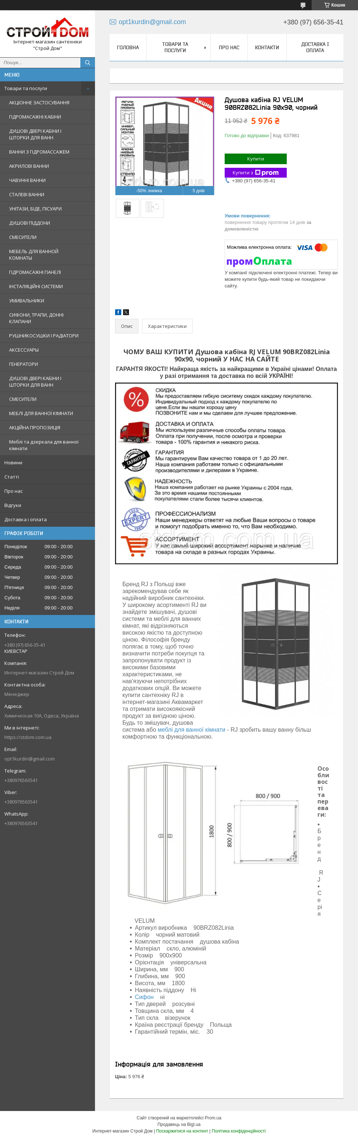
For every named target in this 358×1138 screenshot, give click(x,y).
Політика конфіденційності (239, 1131)
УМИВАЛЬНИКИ (26, 300)
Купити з (256, 172)
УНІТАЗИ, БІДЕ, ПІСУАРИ (35, 208)
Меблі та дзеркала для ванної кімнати (44, 445)
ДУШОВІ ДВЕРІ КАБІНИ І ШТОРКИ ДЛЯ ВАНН (35, 134)
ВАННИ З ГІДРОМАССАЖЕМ (39, 151)
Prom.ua (213, 1117)
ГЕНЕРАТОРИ (23, 364)
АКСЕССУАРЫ (24, 350)
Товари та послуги (25, 88)
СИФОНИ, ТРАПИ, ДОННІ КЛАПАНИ (36, 318)
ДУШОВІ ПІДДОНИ (29, 223)
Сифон (144, 997)
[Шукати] (87, 62)
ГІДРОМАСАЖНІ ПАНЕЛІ (35, 272)
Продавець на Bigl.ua (179, 1124)
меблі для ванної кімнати (191, 730)
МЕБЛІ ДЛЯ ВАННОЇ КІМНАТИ (41, 413)
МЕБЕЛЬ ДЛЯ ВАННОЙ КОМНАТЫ (33, 254)
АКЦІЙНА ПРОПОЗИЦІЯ (34, 427)
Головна (128, 47)
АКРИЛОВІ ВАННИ (29, 166)
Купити (255, 158)
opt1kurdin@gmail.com (29, 758)
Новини (13, 462)
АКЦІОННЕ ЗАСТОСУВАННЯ (39, 102)
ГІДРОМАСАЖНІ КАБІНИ (35, 116)
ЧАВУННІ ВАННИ (27, 180)
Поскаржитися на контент (182, 1131)
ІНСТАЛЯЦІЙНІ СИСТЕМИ (36, 286)
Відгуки (12, 505)
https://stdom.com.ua (28, 737)
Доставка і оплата (25, 519)
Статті (11, 476)
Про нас (13, 491)
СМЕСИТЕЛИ (23, 237)
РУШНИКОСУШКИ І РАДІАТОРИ (44, 335)
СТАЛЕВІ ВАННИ (26, 194)
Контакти (267, 47)
